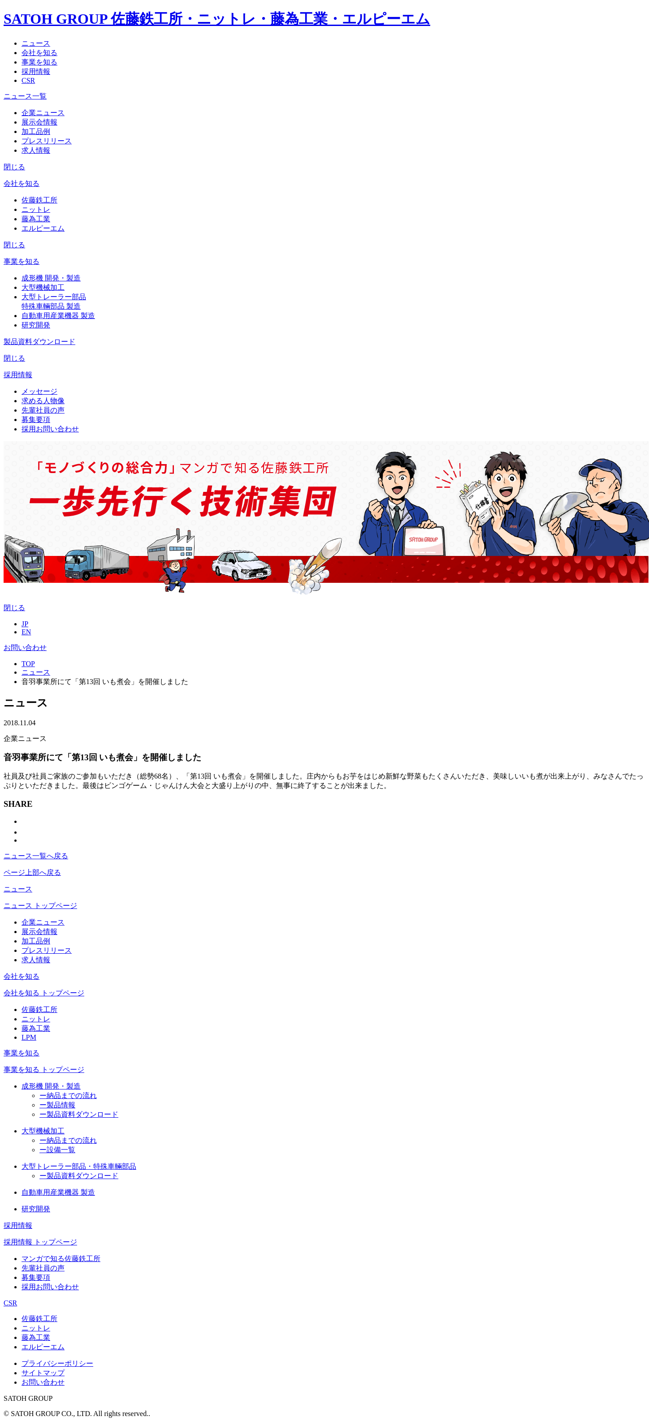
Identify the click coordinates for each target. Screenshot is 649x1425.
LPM (29, 1037)
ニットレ (36, 209)
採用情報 (18, 1225)
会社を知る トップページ (44, 993)
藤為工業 (36, 219)
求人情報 (36, 150)
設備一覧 (57, 1150)
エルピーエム (43, 228)
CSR (10, 1303)
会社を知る (21, 976)
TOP (28, 663)
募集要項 (36, 419)
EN (26, 632)
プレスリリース (47, 141)
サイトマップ (43, 1373)
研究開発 (36, 325)
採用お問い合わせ (50, 429)
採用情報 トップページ (40, 1242)
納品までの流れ (68, 1095)
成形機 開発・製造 (51, 278)
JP (25, 624)
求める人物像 (43, 401)
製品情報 (57, 1105)
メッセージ (39, 391)
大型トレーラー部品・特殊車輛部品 (79, 1166)
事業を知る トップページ (44, 1069)
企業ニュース (43, 112)
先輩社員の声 (43, 410)
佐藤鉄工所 (39, 200)
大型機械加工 (43, 287)
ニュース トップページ (40, 905)
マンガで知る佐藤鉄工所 (61, 1258)
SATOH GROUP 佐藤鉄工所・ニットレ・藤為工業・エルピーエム (217, 19)
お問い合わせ (25, 647)
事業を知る (21, 1053)
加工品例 (36, 131)
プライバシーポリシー (57, 1363)
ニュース (36, 672)
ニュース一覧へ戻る (36, 856)
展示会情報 (39, 122)
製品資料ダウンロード (78, 1114)
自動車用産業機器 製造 (58, 315)
